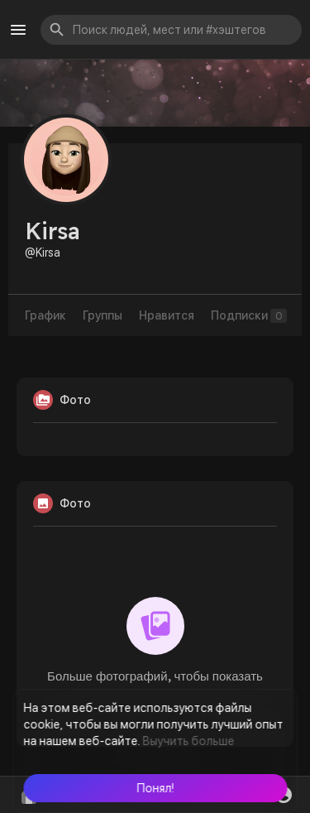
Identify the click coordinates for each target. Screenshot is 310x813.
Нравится (166, 315)
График (45, 315)
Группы (102, 315)
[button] (155, 788)
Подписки (249, 316)
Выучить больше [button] (188, 741)
